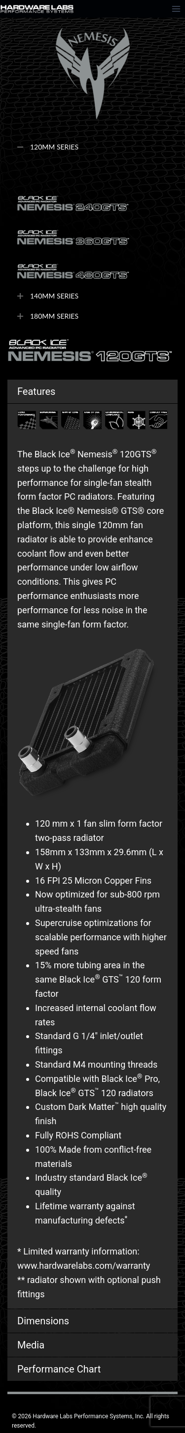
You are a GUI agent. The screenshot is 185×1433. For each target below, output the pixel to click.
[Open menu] (176, 8)
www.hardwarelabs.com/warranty (83, 1265)
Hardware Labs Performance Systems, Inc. (89, 1416)
